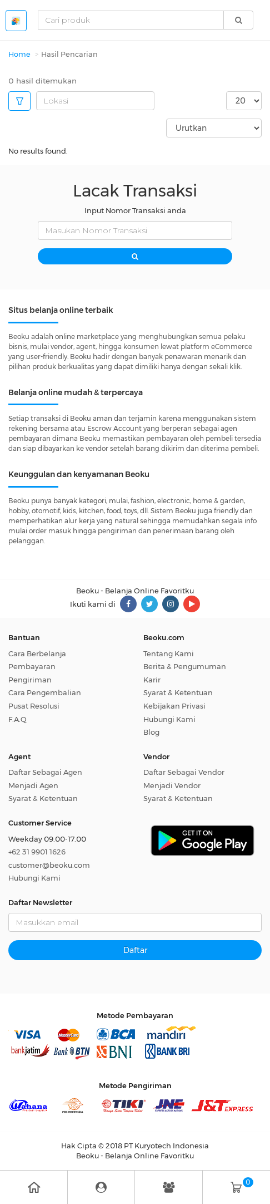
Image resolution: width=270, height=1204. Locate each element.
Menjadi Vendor (172, 785)
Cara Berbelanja (37, 653)
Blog (151, 732)
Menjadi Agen (33, 785)
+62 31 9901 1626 (37, 851)
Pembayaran (32, 666)
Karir (152, 679)
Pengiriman (30, 679)
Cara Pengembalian (44, 692)
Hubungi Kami (169, 719)
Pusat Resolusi (33, 705)
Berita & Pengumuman (184, 666)
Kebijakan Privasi (174, 705)
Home (19, 54)
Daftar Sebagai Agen (45, 772)
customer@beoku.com (49, 865)
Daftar (135, 950)
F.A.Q (17, 719)
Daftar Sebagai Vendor (183, 772)
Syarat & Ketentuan (178, 692)
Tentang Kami (168, 653)
